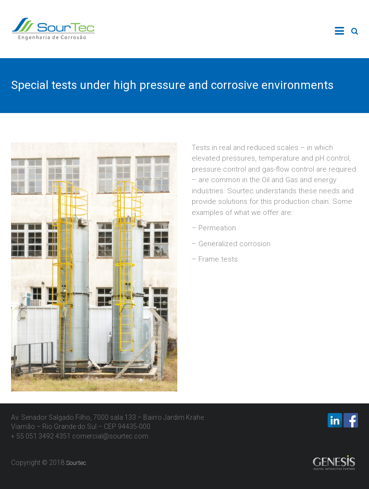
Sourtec (76, 462)
